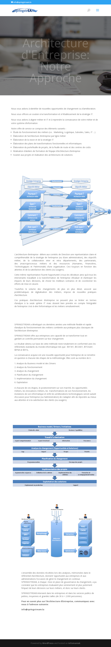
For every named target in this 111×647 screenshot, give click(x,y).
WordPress (48, 643)
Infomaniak (74, 643)
